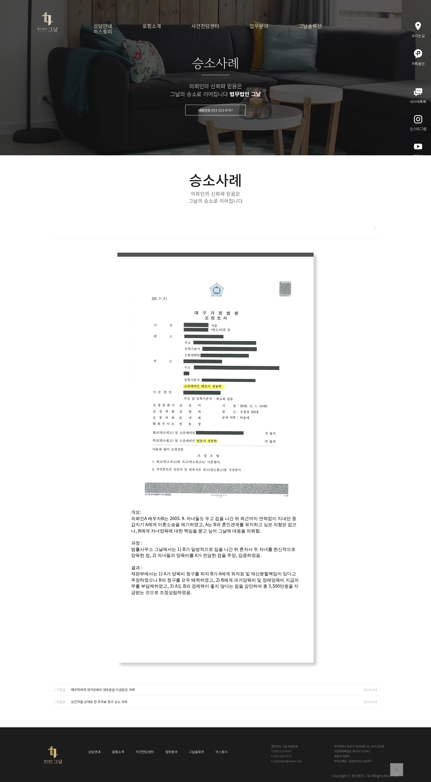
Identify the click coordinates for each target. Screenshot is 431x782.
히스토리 (102, 31)
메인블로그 (418, 177)
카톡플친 (418, 57)
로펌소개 (151, 25)
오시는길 (418, 30)
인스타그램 (418, 123)
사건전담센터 (205, 25)
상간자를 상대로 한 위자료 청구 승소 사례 (99, 701)
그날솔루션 (310, 25)
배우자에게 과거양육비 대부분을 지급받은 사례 (103, 689)
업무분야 (259, 25)
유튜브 (418, 150)
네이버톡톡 (418, 96)
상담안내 (102, 25)
